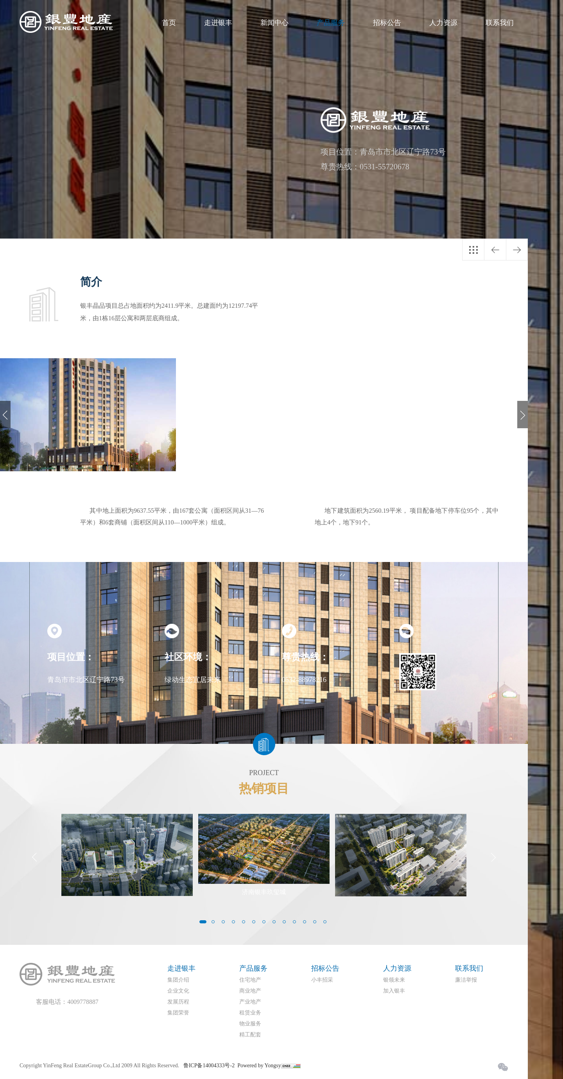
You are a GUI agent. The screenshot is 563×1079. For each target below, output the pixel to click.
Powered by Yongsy (259, 1065)
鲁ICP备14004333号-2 (209, 1065)
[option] (88, 414)
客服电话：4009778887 (67, 1001)
